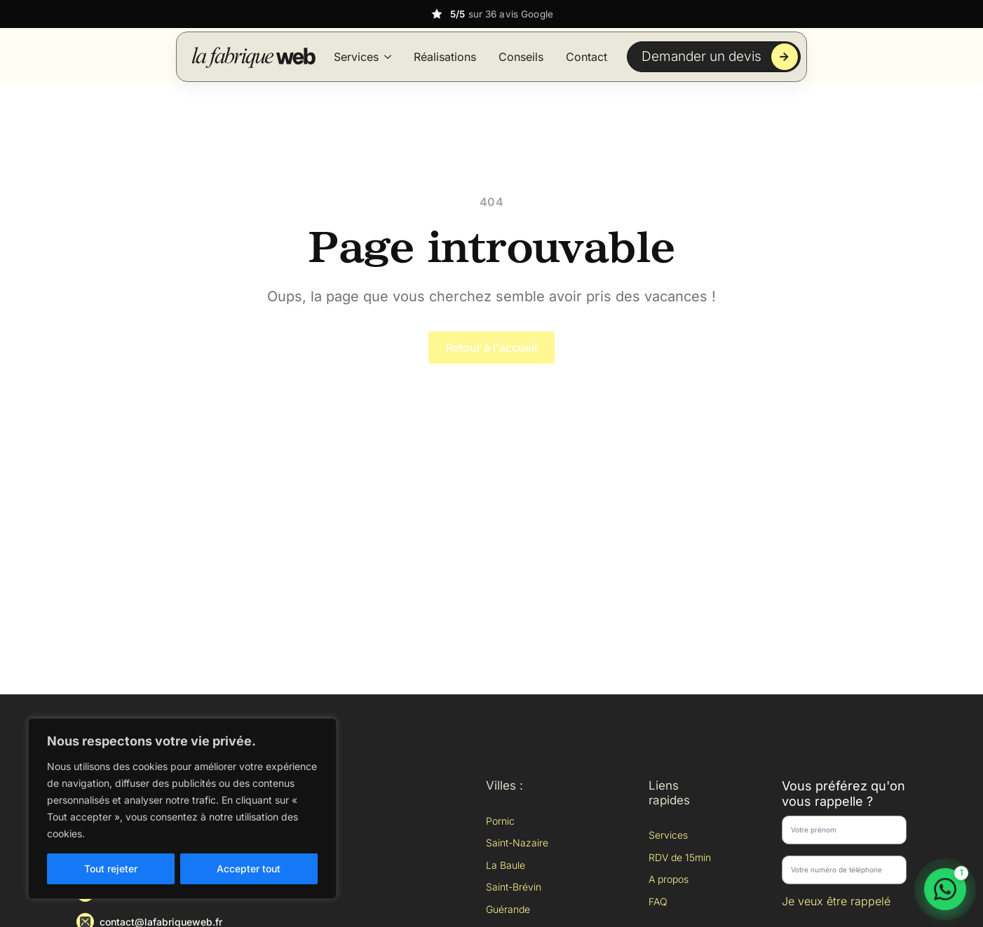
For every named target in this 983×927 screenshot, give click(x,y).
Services (356, 57)
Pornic (500, 821)
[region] (182, 808)
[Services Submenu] (388, 57)
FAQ (658, 901)
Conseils (521, 57)
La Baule (505, 865)
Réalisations (445, 57)
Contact (586, 57)
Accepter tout (248, 868)
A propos (669, 879)
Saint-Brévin (513, 887)
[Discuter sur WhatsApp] (945, 889)
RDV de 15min (680, 857)
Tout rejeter (110, 868)
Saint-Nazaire (517, 843)
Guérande (508, 909)
